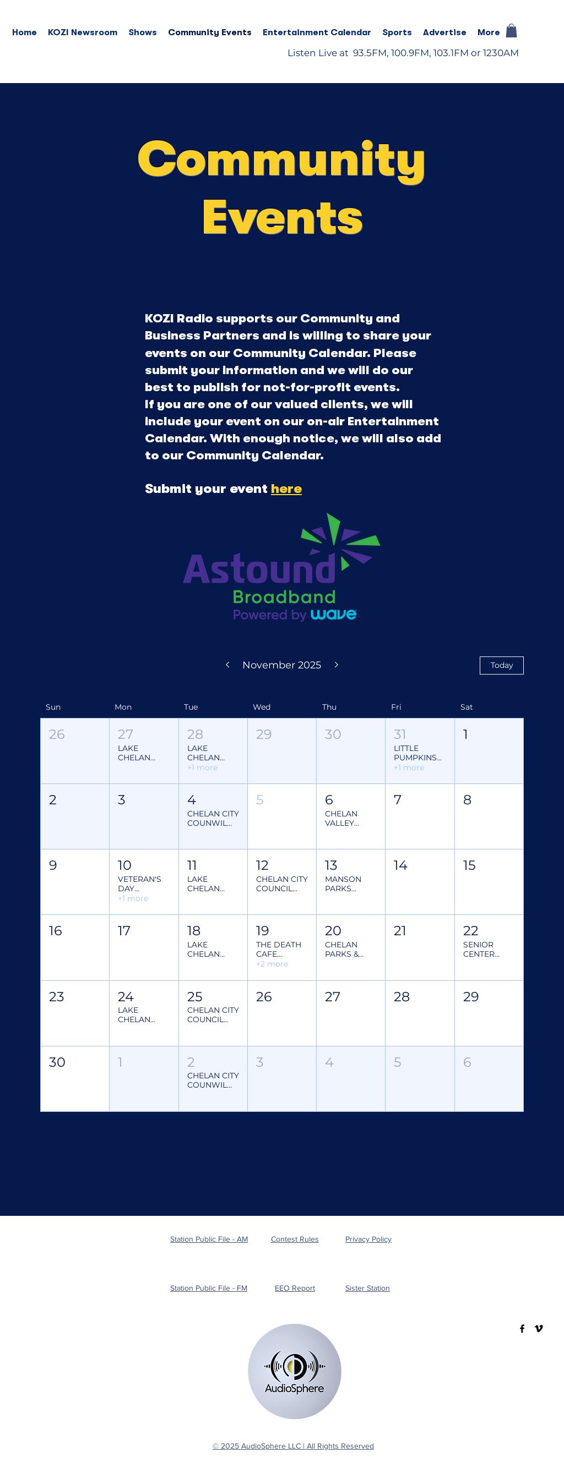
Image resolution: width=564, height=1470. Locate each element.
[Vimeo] (538, 1328)
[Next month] (336, 665)
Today (502, 665)
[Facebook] (522, 1328)
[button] (142, 32)
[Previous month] (227, 665)
